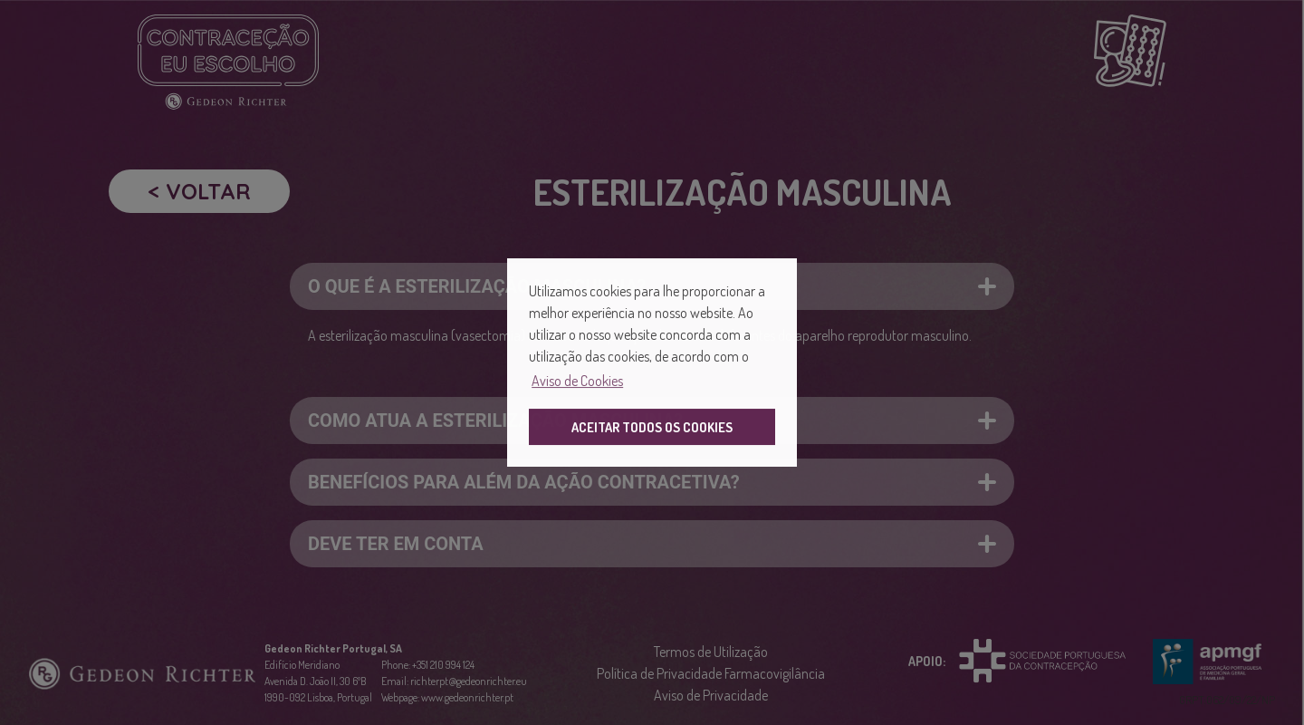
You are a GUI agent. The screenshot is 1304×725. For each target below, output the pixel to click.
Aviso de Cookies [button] (577, 381)
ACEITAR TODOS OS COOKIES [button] (652, 427)
